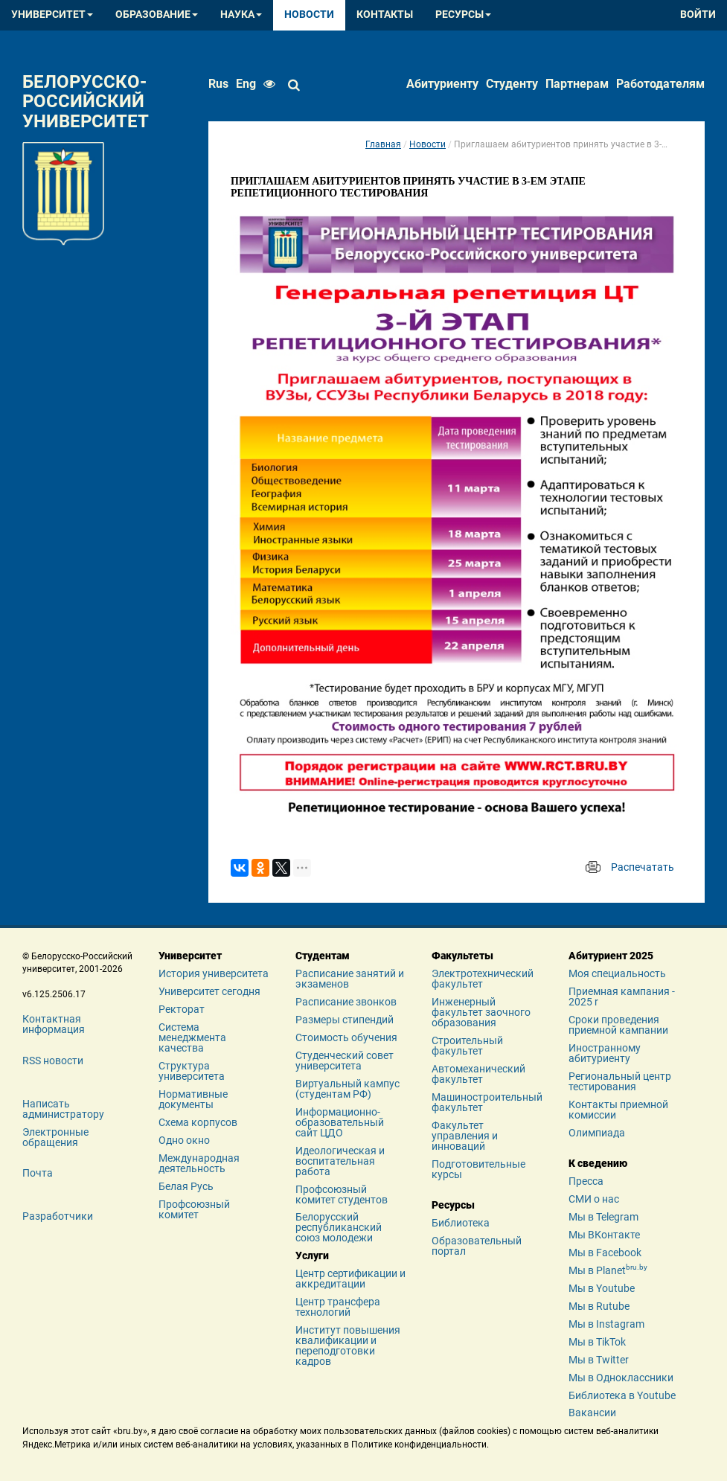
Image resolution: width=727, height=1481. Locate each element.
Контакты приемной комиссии (618, 1109)
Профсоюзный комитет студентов (341, 1194)
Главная (383, 144)
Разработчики (57, 1216)
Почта (37, 1173)
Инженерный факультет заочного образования (481, 1012)
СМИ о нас (594, 1199)
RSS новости (52, 1060)
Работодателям (660, 84)
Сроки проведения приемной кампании (618, 1024)
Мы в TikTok (597, 1342)
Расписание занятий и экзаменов (349, 978)
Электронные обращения (55, 1137)
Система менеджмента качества (192, 1037)
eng (246, 84)
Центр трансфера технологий (337, 1306)
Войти (698, 14)
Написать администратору (63, 1108)
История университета (213, 973)
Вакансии (592, 1412)
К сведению (598, 1163)
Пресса (586, 1181)
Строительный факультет (467, 1045)
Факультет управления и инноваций (465, 1135)
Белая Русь (186, 1186)
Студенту (512, 84)
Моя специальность (617, 973)
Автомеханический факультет (478, 1073)
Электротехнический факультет (483, 978)
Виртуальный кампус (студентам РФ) (347, 1088)
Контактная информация (53, 1024)
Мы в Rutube (599, 1306)
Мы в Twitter (599, 1359)
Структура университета (191, 1071)
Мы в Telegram (603, 1217)
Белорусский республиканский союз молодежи (338, 1227)
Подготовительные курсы (478, 1169)
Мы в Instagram (606, 1324)
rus (218, 84)
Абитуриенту (442, 84)
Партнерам (577, 84)
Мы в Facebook (605, 1252)
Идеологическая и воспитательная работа (340, 1161)
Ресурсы (463, 14)
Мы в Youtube (602, 1288)
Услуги (312, 1255)
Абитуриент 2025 (611, 955)
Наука (241, 14)
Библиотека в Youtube (622, 1395)
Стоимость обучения (346, 1037)
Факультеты (462, 955)
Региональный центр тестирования (620, 1081)
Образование (156, 14)
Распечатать (642, 867)
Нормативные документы (193, 1099)
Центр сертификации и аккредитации (350, 1278)
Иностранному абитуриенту (605, 1053)
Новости (309, 14)
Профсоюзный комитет (194, 1209)
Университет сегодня (209, 991)
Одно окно (184, 1140)
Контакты (384, 14)
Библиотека (461, 1223)
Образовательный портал (477, 1245)
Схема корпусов (197, 1122)
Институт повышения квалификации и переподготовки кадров (347, 1345)
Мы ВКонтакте (604, 1234)
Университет (52, 14)
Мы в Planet (608, 1270)
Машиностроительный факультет (487, 1102)
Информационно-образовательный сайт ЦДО (339, 1122)
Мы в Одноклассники (621, 1377)
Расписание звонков (346, 1002)
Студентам (322, 955)
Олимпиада (597, 1132)
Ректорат (181, 1009)
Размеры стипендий (344, 1019)
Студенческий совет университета (344, 1060)
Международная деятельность (199, 1163)
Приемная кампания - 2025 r (622, 996)
